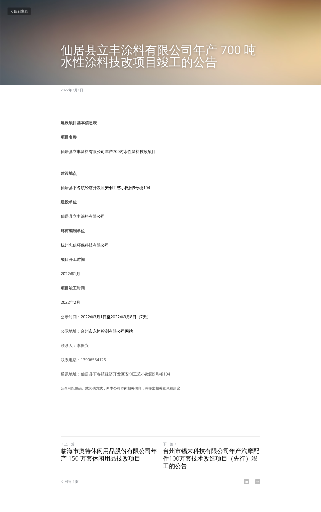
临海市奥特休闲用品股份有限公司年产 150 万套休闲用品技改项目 (109, 454)
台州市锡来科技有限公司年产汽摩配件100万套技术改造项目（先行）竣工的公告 (211, 458)
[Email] (257, 481)
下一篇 (170, 444)
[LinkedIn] (246, 481)
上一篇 (68, 444)
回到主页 (19, 11)
